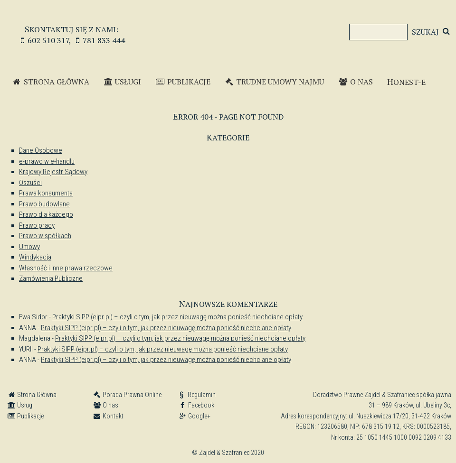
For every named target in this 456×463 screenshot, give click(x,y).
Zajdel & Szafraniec (228, 28)
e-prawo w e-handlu (47, 161)
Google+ (194, 416)
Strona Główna (50, 81)
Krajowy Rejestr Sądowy (53, 171)
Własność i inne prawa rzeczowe (66, 268)
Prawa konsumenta (46, 193)
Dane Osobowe (40, 150)
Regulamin (197, 394)
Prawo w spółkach (45, 236)
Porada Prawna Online (127, 394)
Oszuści (30, 182)
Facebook (196, 405)
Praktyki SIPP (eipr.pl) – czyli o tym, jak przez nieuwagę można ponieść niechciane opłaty (177, 317)
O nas (355, 81)
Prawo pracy (37, 225)
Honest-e (406, 81)
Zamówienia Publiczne (51, 278)
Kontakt (108, 416)
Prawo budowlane (44, 204)
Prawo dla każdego (46, 214)
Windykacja (35, 257)
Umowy (29, 246)
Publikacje (182, 81)
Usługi (123, 81)
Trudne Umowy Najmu (274, 81)
